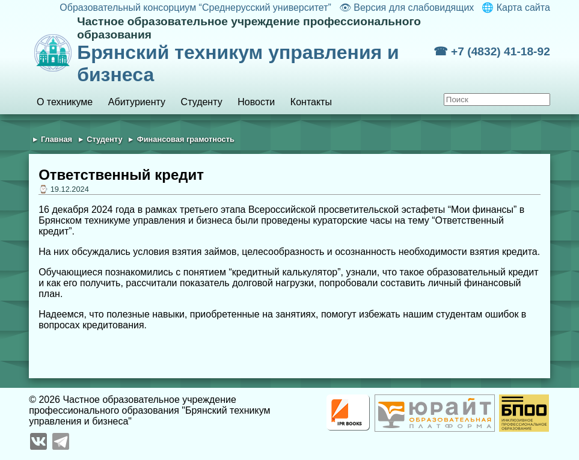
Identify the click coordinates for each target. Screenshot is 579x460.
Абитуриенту (136, 102)
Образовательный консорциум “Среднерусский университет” (195, 7)
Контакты (311, 102)
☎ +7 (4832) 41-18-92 (491, 51)
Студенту (201, 102)
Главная (56, 139)
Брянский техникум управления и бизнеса (255, 50)
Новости (256, 102)
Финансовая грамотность (185, 139)
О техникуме (65, 102)
